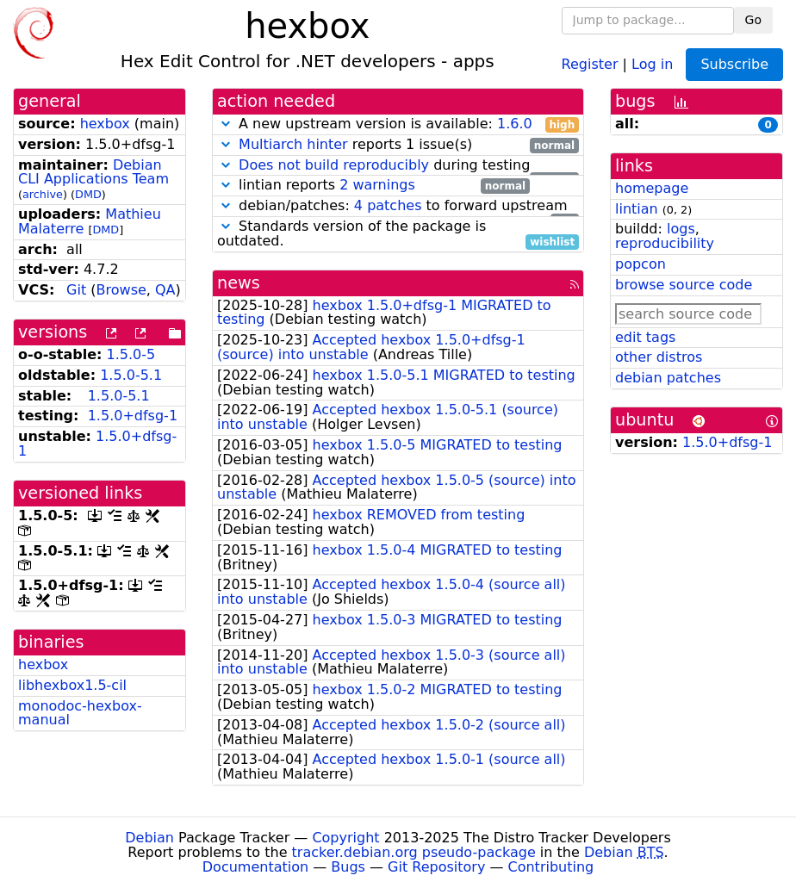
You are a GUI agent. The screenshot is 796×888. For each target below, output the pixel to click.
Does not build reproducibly (334, 165)
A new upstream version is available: (398, 124)
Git (76, 290)
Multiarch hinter (293, 144)
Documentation (255, 867)
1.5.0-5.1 (131, 375)
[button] (225, 123)
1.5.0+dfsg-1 (132, 415)
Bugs (348, 867)
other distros (658, 357)
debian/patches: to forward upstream (398, 206)
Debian (149, 837)
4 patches (388, 205)
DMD (88, 194)
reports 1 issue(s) (398, 145)
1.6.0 (514, 123)
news (238, 283)
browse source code (683, 284)
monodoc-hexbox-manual (80, 713)
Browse (121, 290)
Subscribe (734, 64)
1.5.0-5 (131, 354)
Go (753, 20)
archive (42, 194)
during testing (398, 165)
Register (590, 63)
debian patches (668, 377)
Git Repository (436, 867)
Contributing (551, 867)
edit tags (645, 337)
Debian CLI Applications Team (93, 172)
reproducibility (664, 243)
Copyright (345, 837)
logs (681, 228)
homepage (651, 188)
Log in (652, 63)
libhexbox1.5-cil (72, 685)
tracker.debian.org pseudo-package (414, 852)
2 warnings (377, 185)
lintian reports (373, 185)
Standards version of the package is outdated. (398, 234)
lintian (636, 209)
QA (165, 290)
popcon (640, 264)
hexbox (105, 123)
